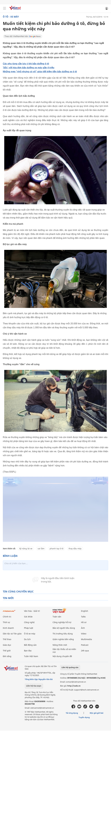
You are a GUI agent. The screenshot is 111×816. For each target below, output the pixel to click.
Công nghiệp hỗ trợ (62, 622)
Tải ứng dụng (72, 713)
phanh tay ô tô (56, 548)
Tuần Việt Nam (31, 656)
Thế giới (7, 650)
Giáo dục (7, 645)
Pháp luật (28, 628)
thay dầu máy (75, 548)
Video (83, 633)
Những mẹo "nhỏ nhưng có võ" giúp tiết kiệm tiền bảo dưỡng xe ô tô (40, 71)
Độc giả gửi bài (96, 713)
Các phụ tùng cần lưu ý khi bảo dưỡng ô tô (26, 63)
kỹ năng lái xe (25, 548)
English (84, 611)
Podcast (84, 645)
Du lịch (27, 639)
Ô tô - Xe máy (11, 17)
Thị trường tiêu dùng (63, 633)
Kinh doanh (8, 628)
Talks (83, 616)
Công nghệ (29, 622)
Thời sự (6, 622)
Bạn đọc (28, 650)
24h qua (85, 650)
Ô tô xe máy (29, 633)
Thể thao (7, 639)
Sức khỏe (28, 616)
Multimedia (86, 639)
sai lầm (41, 548)
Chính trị (7, 616)
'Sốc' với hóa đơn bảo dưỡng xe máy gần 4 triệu (28, 67)
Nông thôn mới (60, 645)
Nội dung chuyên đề (62, 656)
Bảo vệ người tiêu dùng (64, 628)
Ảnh (83, 628)
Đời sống (7, 656)
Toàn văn (57, 616)
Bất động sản (30, 645)
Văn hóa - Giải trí (32, 611)
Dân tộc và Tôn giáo (12, 633)
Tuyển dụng (84, 717)
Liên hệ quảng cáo (70, 667)
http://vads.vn (74, 685)
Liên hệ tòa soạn (33, 685)
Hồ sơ (83, 622)
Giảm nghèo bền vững (63, 639)
